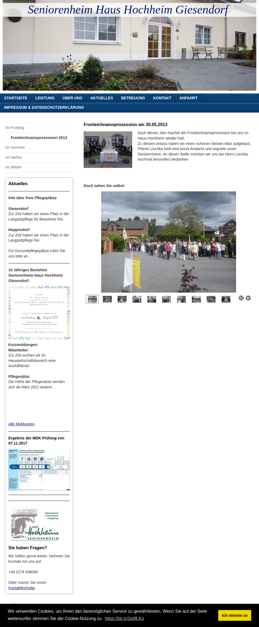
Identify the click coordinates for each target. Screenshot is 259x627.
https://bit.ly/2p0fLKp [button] (124, 618)
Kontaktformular (21, 588)
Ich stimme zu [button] (235, 615)
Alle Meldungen (21, 424)
